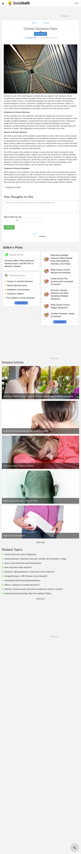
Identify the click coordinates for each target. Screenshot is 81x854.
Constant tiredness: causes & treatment (63, 314)
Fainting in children (15, 294)
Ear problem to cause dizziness (21, 298)
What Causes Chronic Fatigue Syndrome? (60, 306)
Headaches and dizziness (18, 290)
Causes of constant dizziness (20, 281)
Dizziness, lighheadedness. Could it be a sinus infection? (29, 572)
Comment (9, 227)
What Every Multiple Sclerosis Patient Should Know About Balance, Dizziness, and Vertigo (61, 259)
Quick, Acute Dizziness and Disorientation (22, 563)
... (40, 23)
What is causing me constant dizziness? (22, 585)
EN (77, 3)
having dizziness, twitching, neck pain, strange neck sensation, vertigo (35, 559)
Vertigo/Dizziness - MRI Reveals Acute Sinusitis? (26, 576)
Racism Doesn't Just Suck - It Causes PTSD (20, 501)
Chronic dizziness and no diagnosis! (20, 554)
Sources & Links (13, 187)
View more (21, 303)
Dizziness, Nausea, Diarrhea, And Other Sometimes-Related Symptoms (59, 294)
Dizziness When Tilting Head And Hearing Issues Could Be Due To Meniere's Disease (19, 263)
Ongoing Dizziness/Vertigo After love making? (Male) (27, 593)
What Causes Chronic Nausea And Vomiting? (61, 271)
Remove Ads (65, 16)
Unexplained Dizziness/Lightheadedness (22, 580)
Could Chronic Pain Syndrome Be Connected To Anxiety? (62, 281)
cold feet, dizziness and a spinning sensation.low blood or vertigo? (33, 589)
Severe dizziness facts (17, 285)
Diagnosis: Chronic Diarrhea (14, 536)
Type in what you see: (13, 217)
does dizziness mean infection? (18, 567)
